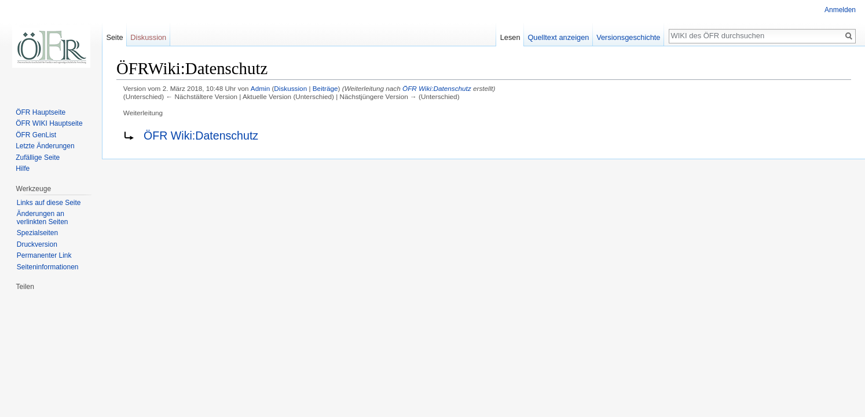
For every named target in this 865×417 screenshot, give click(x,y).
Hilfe (23, 168)
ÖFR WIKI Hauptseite (49, 123)
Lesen (510, 37)
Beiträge (325, 88)
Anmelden (840, 10)
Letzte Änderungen (45, 146)
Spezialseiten (37, 233)
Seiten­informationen (48, 267)
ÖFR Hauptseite (40, 112)
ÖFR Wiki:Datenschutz (436, 88)
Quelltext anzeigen (558, 37)
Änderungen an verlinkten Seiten (42, 218)
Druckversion (37, 244)
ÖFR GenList (36, 135)
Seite (114, 37)
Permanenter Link (44, 255)
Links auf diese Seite (49, 203)
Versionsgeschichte (628, 37)
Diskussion (290, 88)
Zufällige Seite (38, 157)
